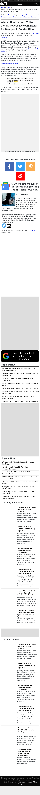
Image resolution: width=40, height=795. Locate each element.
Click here (32, 230)
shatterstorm (33, 17)
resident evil (9, 0)
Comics (10, 15)
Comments (4, 37)
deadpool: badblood (32, 15)
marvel (19, 17)
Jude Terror (35, 33)
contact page (29, 780)
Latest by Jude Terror (12, 502)
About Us (29, 782)
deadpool (22, 15)
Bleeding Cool (11, 782)
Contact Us (21, 782)
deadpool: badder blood (8, 17)
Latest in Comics (10, 639)
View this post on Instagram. (10, 63)
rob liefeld (25, 17)
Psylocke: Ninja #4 (18, 0)
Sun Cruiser (34, 0)
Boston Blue (27, 0)
